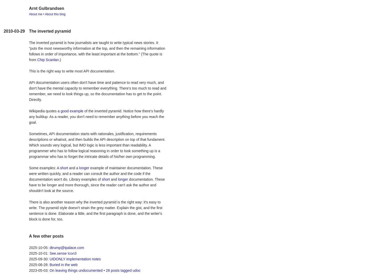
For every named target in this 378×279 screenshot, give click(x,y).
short (64, 168)
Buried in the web (63, 265)
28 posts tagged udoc (123, 270)
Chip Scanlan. (48, 60)
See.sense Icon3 (62, 253)
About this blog (55, 14)
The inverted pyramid (50, 31)
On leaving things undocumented (76, 270)
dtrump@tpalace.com (66, 248)
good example (72, 111)
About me (35, 14)
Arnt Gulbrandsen (46, 8)
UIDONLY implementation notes (75, 259)
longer (84, 168)
